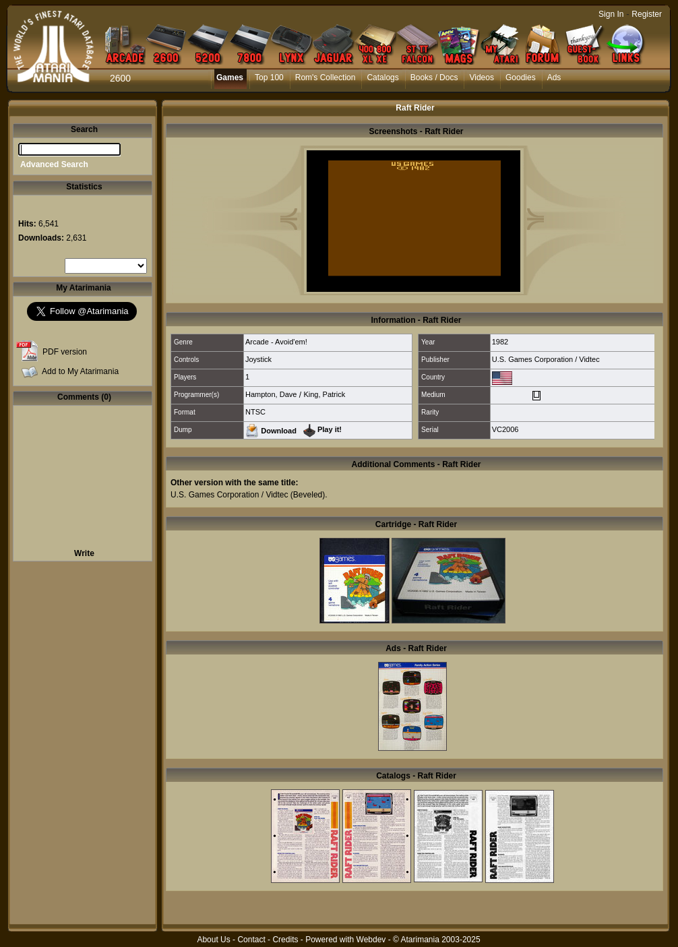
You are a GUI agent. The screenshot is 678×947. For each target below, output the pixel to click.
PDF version (64, 352)
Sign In (610, 14)
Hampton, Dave (271, 394)
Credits (285, 939)
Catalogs (382, 77)
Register (646, 14)
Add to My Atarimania (80, 371)
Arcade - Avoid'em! (276, 342)
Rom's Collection (325, 77)
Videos (481, 77)
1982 (500, 342)
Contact (251, 939)
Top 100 (269, 77)
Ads (554, 77)
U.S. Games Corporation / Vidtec (546, 359)
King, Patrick (324, 394)
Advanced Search (54, 164)
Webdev (371, 939)
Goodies (520, 77)
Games (229, 77)
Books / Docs (434, 77)
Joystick (258, 359)
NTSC (255, 412)
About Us (213, 939)
